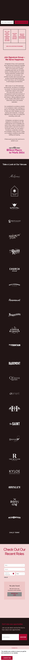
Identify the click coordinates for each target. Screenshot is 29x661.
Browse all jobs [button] (14, 594)
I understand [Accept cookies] (7, 658)
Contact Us (14, 648)
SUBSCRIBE (23, 637)
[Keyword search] (7, 22)
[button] (14, 176)
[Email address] (10, 637)
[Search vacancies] (21, 22)
